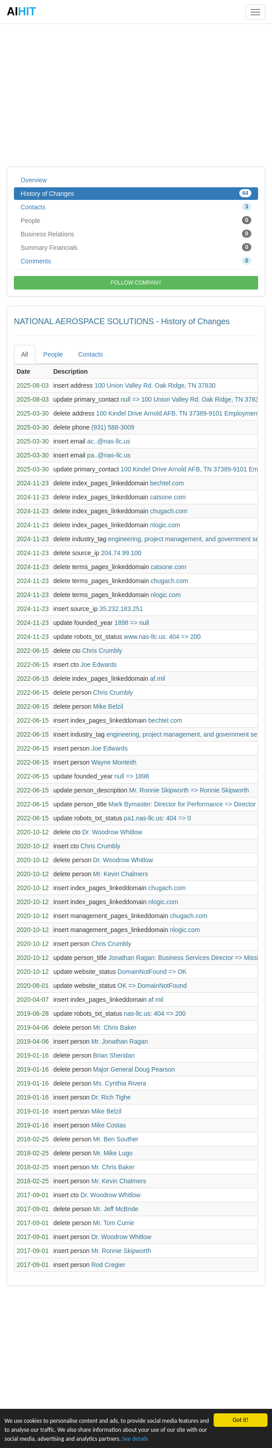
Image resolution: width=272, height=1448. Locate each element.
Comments (136, 261)
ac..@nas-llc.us (108, 441)
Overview (34, 180)
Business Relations (136, 234)
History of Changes (136, 193)
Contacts (136, 207)
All (24, 354)
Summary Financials (136, 247)
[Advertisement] (136, 95)
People (136, 220)
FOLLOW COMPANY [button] (136, 283)
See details (160, 1439)
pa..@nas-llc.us (109, 455)
